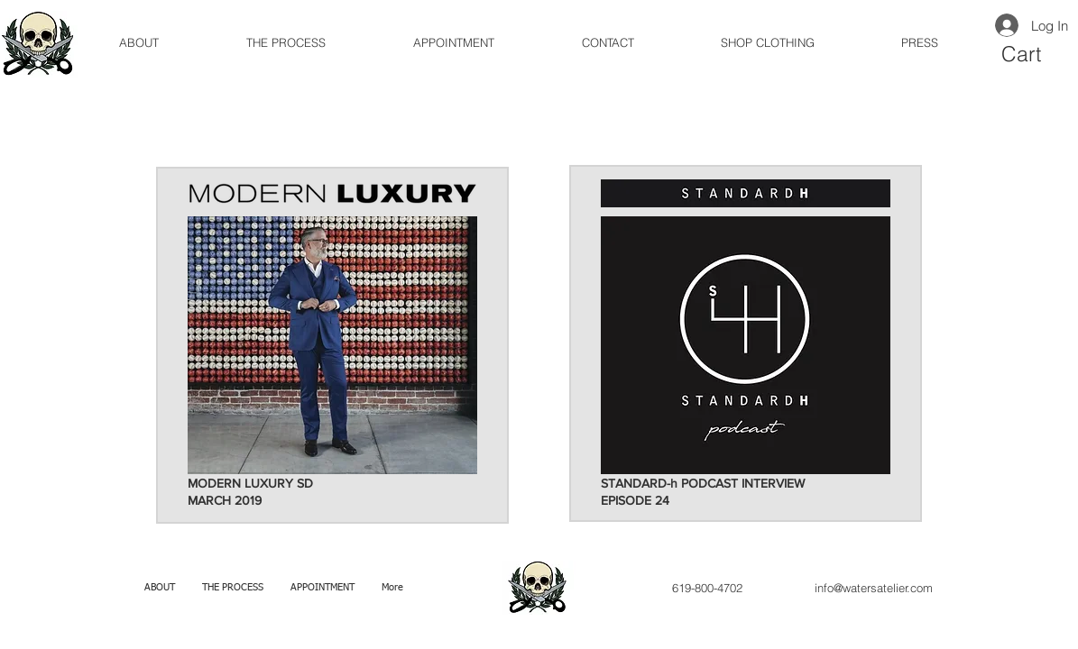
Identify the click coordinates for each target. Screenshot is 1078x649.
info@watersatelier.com (874, 587)
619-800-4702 (707, 587)
